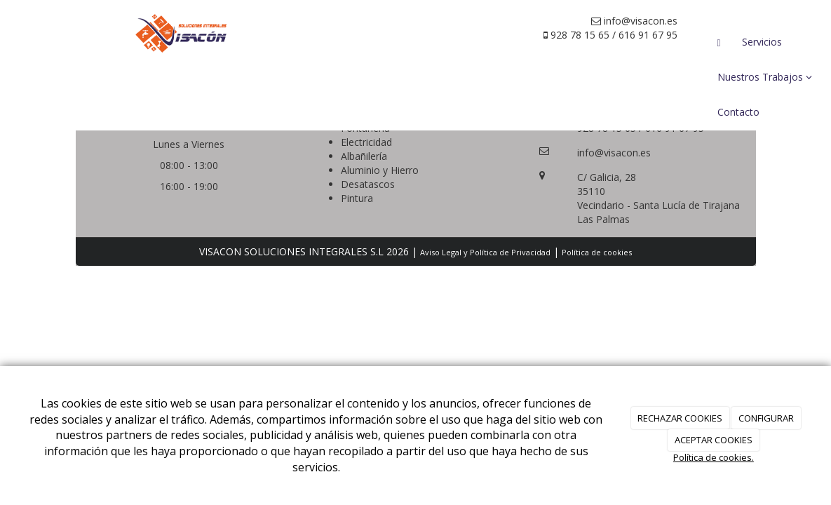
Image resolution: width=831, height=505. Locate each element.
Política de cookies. (713, 457)
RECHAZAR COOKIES (679, 418)
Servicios (762, 41)
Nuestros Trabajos (764, 76)
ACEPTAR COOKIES (713, 439)
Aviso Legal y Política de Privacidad (485, 252)
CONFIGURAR (766, 418)
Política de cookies (597, 252)
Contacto (738, 112)
